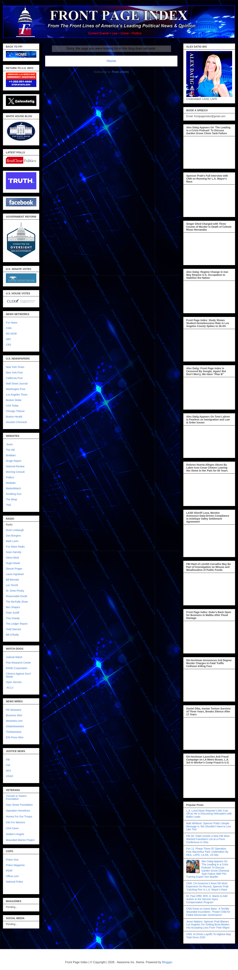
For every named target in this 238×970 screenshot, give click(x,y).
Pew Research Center (18, 662)
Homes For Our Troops (19, 816)
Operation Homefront (18, 810)
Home (111, 61)
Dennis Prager (14, 568)
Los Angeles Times (17, 394)
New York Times (15, 367)
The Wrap (11, 499)
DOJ (8, 770)
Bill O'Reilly (12, 634)
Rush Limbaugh (15, 530)
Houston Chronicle (16, 422)
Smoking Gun (13, 493)
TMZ (8, 504)
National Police (14, 881)
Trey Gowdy (13, 618)
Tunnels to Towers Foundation (16, 797)
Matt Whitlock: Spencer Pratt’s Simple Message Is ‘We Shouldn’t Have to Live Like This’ (208, 826)
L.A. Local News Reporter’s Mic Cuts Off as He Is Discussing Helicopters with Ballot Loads (209, 813)
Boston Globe (13, 400)
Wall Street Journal (17, 383)
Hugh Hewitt (13, 563)
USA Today (12, 405)
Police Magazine (15, 865)
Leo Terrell (12, 585)
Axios (9, 444)
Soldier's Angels (15, 834)
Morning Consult (15, 471)
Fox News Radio (15, 546)
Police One (12, 859)
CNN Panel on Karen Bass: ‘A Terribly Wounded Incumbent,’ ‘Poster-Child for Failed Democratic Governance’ (208, 911)
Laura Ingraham (15, 574)
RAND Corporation (16, 668)
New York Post (14, 372)
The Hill (10, 449)
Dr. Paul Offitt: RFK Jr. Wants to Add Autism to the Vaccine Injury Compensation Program (206, 899)
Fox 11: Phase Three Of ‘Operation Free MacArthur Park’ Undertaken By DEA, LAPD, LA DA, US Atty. (207, 851)
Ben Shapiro (13, 607)
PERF (9, 870)
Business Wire (14, 715)
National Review (15, 466)
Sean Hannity (13, 552)
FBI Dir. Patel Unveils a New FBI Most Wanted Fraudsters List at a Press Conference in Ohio (208, 839)
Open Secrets (14, 682)
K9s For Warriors (15, 822)
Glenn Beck (12, 557)
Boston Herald (14, 416)
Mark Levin (12, 541)
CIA (8, 765)
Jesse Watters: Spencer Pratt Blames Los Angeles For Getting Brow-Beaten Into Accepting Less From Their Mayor (208, 924)
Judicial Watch (14, 657)
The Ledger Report (17, 623)
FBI (8, 759)
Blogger (167, 962)
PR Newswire (13, 709)
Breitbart (11, 455)
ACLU (9, 687)
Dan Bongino (13, 535)
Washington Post (15, 389)
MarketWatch (13, 488)
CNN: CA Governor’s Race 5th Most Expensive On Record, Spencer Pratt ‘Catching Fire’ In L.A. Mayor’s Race (207, 886)
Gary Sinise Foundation (19, 804)
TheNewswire (13, 731)
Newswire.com (14, 720)
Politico (10, 477)
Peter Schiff (12, 612)
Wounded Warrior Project (20, 840)
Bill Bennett (12, 579)
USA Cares (12, 828)
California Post (14, 378)
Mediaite (11, 482)
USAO (9, 776)
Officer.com (12, 876)
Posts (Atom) (120, 71)
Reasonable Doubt (16, 596)
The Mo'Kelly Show (17, 601)
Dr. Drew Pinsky (15, 590)
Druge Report (13, 460)
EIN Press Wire (14, 737)
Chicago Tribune (15, 411)
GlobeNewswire (15, 726)
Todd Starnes (13, 629)
